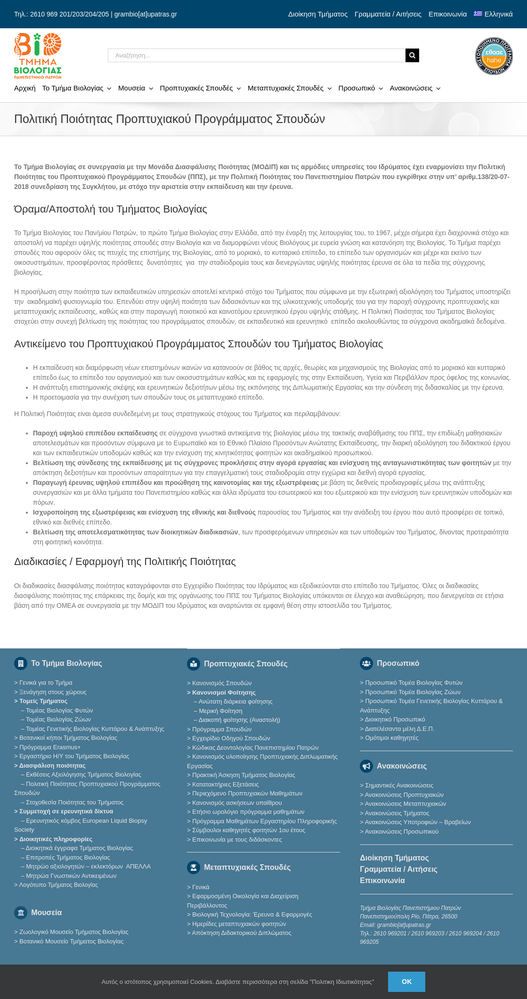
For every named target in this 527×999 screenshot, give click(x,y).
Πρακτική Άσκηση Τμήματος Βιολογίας (243, 774)
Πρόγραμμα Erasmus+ (50, 747)
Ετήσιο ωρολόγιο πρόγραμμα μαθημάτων (248, 811)
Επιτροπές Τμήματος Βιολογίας (68, 857)
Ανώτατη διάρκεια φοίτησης (236, 701)
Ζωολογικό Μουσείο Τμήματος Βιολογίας (74, 931)
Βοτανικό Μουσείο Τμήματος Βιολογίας (71, 941)
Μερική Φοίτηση (220, 710)
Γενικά (200, 887)
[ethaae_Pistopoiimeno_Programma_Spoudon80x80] (494, 40)
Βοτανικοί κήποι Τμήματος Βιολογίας (68, 737)
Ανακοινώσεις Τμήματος (397, 813)
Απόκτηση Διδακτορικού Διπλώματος (242, 932)
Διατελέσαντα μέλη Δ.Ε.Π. (400, 728)
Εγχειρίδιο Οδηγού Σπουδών (231, 738)
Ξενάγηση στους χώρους (53, 692)
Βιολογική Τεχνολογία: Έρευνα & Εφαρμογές (251, 914)
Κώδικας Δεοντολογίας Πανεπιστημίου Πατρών (255, 747)
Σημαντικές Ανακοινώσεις (399, 785)
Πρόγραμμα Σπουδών (221, 729)
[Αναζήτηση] (412, 55)
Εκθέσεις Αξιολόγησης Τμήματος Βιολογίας (83, 774)
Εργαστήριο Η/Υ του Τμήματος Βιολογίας (74, 756)
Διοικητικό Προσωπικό (395, 719)
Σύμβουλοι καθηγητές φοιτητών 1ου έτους (248, 830)
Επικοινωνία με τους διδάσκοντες (237, 839)
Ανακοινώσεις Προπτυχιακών (404, 794)
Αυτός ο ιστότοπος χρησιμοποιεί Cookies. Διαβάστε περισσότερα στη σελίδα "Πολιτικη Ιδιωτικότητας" (238, 981)
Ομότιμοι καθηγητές (391, 737)
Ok (407, 981)
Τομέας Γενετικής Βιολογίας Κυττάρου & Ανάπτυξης (95, 728)
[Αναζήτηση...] (256, 55)
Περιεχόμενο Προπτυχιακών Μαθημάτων (247, 793)
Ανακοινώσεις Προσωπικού (402, 831)
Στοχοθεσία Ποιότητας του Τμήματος (74, 802)
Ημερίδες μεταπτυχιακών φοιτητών (239, 923)
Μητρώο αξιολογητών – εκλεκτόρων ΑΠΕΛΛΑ (88, 866)
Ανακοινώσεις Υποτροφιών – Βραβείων (418, 822)
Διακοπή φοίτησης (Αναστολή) (239, 719)
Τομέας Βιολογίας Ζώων (58, 719)
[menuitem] (493, 14)
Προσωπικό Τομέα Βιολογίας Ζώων (413, 692)
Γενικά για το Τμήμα (46, 682)
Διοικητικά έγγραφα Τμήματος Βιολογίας (79, 848)
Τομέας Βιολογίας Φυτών (59, 710)
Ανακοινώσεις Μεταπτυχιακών (405, 803)
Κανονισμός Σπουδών (221, 683)
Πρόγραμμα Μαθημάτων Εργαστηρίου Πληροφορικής (264, 821)
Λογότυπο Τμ (58, 884)
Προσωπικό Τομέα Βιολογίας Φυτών (413, 682)
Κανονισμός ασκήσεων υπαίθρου (237, 802)
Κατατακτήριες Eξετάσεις (225, 784)
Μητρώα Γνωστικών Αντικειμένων (71, 875)
